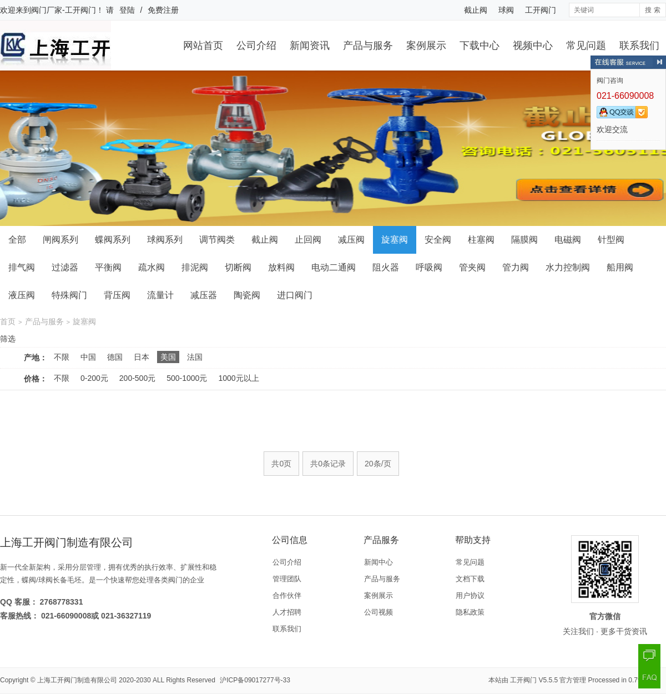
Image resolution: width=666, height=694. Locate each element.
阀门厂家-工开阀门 (63, 10)
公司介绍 (256, 45)
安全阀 (438, 239)
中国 (88, 357)
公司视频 (378, 612)
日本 (141, 357)
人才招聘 (287, 612)
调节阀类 (217, 239)
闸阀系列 (60, 239)
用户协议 (470, 595)
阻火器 (385, 267)
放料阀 (281, 267)
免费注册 (163, 10)
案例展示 (426, 45)
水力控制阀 (568, 267)
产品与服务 (368, 45)
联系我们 (639, 45)
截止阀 (475, 10)
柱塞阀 (481, 239)
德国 (115, 357)
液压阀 (21, 295)
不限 (61, 357)
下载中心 (480, 45)
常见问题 (586, 45)
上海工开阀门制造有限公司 (77, 680)
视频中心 (533, 45)
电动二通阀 (333, 267)
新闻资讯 (310, 45)
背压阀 (117, 295)
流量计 (160, 295)
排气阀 (21, 267)
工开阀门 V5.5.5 (534, 680)
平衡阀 (108, 267)
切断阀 (238, 267)
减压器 (203, 295)
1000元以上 (238, 378)
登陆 (127, 10)
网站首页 (203, 45)
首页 (8, 321)
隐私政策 (470, 612)
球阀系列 (165, 239)
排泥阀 (194, 267)
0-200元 (94, 378)
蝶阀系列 (112, 239)
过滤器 (65, 267)
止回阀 (308, 239)
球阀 (506, 10)
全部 (17, 239)
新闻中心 (378, 562)
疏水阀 (151, 267)
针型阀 (611, 239)
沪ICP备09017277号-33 (255, 680)
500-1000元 (187, 378)
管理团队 (287, 579)
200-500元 (137, 378)
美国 (168, 357)
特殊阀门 (69, 295)
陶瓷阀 (247, 295)
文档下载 (470, 579)
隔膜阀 (524, 239)
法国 (195, 357)
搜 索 (652, 10)
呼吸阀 (429, 267)
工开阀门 (540, 10)
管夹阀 (472, 267)
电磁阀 (567, 239)
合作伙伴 (287, 595)
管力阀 (515, 267)
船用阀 (620, 267)
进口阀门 (294, 295)
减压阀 (351, 239)
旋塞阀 (394, 239)
